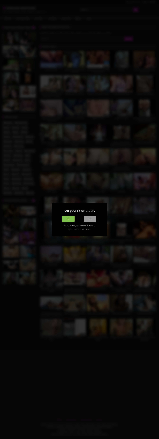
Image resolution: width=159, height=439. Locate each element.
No (90, 219)
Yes (68, 219)
